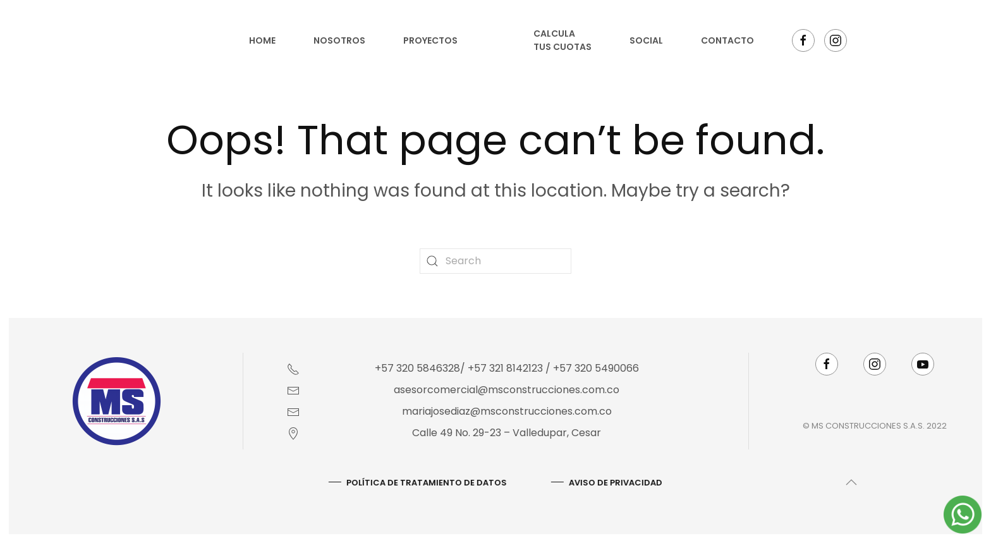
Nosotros (339, 40)
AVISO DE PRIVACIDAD (614, 483)
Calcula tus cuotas (562, 40)
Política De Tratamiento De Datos (425, 483)
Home (262, 40)
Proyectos (430, 40)
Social (646, 40)
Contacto (727, 40)
